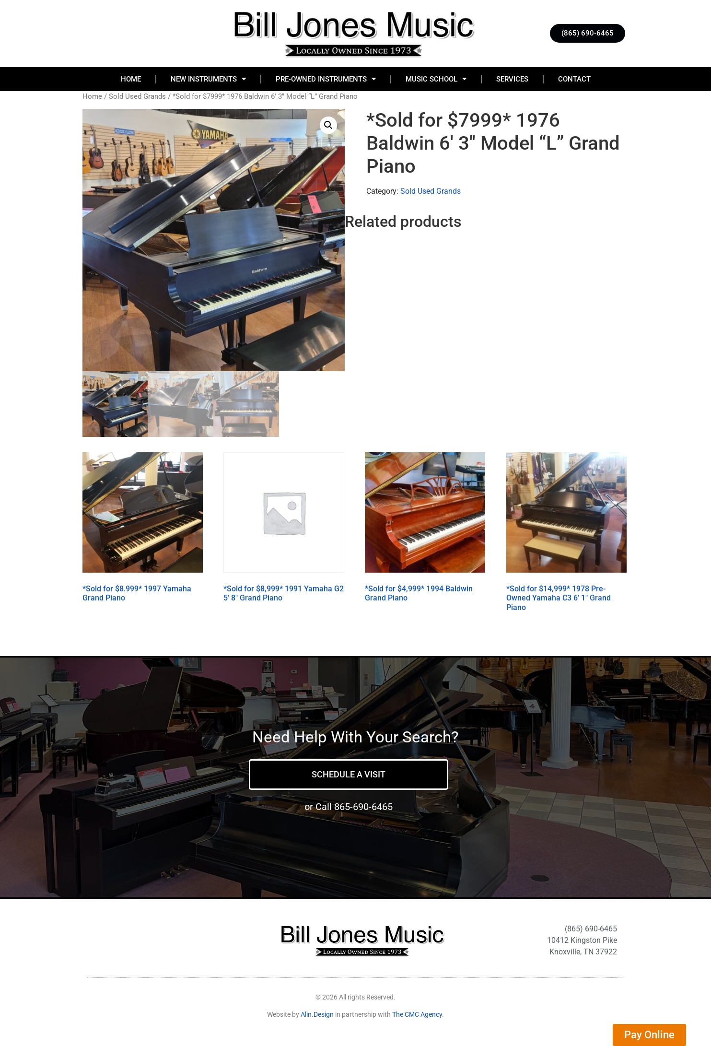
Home (131, 79)
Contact (574, 79)
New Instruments (208, 79)
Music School (436, 79)
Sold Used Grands (137, 96)
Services (512, 79)
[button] (328, 125)
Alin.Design (317, 1015)
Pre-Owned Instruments (326, 79)
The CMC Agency (417, 1015)
